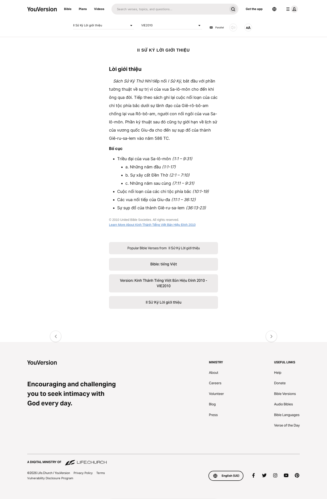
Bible (68, 9)
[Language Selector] (274, 9)
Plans (83, 9)
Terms (100, 473)
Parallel (216, 27)
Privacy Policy (83, 473)
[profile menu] (291, 9)
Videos (99, 9)
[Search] (169, 9)
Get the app (254, 9)
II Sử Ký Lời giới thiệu (103, 25)
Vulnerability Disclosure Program (50, 478)
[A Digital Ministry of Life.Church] (163, 459)
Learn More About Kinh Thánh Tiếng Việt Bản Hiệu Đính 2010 (152, 225)
